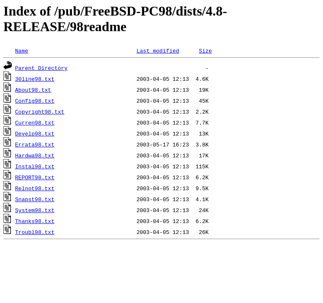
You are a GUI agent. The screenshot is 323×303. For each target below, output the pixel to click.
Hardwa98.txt (35, 155)
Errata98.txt (35, 144)
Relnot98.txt (35, 188)
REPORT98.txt (35, 177)
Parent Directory (41, 68)
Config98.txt (35, 100)
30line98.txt (35, 78)
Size (205, 50)
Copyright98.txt (39, 111)
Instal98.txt (35, 166)
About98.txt (33, 89)
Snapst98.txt (35, 199)
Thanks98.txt (35, 221)
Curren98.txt (35, 122)
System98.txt (35, 210)
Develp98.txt (35, 133)
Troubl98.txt (35, 232)
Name (21, 50)
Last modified (157, 50)
